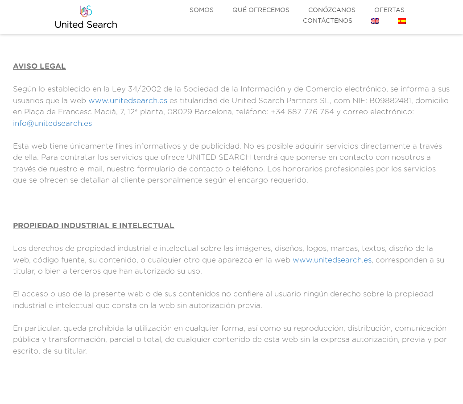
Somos (202, 10)
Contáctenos (327, 21)
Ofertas (389, 10)
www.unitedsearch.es (127, 100)
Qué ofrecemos (260, 10)
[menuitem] (375, 21)
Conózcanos (332, 10)
